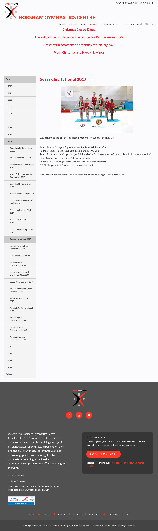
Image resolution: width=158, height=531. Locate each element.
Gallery (9, 374)
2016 (10, 346)
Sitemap (95, 525)
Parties (83, 24)
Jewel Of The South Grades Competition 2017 (21, 175)
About (62, 24)
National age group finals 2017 (20, 299)
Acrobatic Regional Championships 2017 (18, 338)
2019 (10, 127)
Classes (72, 24)
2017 (10, 141)
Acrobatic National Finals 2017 (20, 221)
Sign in (150, 3)
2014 (10, 360)
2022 (10, 107)
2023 (10, 100)
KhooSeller (130, 525)
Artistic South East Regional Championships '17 (21, 290)
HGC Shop (135, 24)
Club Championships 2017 (20, 255)
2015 (10, 353)
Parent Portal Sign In (127, 3)
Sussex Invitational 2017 (20, 239)
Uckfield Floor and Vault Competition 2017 (19, 247)
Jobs (125, 24)
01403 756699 (17, 475)
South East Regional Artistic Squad (21, 149)
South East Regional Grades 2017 (21, 185)
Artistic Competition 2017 (20, 158)
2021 (10, 113)
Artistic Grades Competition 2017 (21, 230)
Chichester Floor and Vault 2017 (20, 211)
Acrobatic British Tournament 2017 (22, 166)
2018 (10, 134)
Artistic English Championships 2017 (18, 319)
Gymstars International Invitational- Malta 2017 (19, 273)
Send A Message (19, 481)
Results (94, 24)
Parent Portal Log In (103, 454)
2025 (10, 86)
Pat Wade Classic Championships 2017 (18, 328)
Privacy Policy (84, 525)
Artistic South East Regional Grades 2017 (21, 201)
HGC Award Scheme (111, 24)
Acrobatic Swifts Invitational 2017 (21, 309)
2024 (10, 93)
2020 (10, 120)
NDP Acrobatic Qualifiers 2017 (22, 193)
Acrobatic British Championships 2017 (18, 263)
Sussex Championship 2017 (21, 282)
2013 (10, 367)
